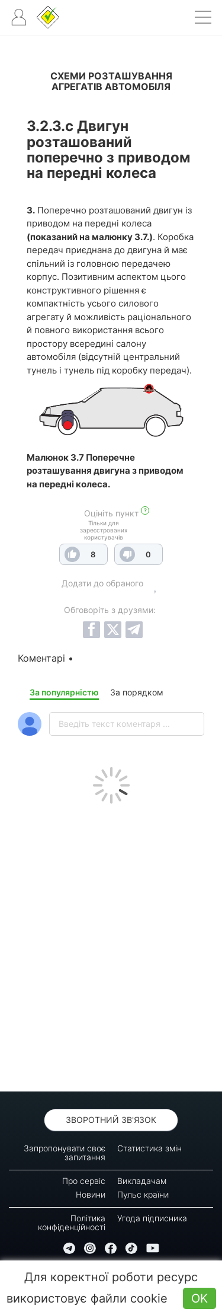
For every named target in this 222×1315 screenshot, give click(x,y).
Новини (90, 1194)
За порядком (136, 692)
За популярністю (64, 692)
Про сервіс (83, 1180)
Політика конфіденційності (71, 1222)
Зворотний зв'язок (111, 1120)
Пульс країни (143, 1194)
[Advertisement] (111, 945)
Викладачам (141, 1180)
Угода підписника (152, 1218)
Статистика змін (149, 1148)
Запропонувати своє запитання (64, 1152)
